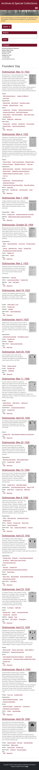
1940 (4, 413)
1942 (4, 585)
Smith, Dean (6, 98)
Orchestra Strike (7, 117)
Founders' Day (6, 110)
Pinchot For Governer (27, 169)
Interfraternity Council (23, 518)
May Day (18, 462)
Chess (31, 190)
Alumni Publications (15, 311)
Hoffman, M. (24, 403)
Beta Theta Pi (14, 103)
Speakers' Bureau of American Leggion (13, 173)
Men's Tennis (6, 576)
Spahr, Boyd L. (16, 403)
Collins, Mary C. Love (12, 304)
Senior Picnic (10, 489)
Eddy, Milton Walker (21, 485)
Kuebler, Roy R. (11, 485)
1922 (4, 129)
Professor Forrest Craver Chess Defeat (13, 185)
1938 (4, 374)
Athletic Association (8, 169)
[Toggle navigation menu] (36, 8)
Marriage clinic (6, 612)
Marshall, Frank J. (30, 162)
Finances (30, 527)
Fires (11, 527)
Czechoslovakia (16, 711)
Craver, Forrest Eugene (18, 162)
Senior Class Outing (29, 114)
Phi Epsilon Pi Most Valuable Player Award (24, 659)
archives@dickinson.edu (8, 59)
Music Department (12, 243)
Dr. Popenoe (10, 607)
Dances (20, 248)
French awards (6, 114)
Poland (9, 711)
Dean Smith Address (17, 114)
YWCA (12, 212)
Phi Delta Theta (7, 558)
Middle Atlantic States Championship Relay (19, 216)
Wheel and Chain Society (9, 459)
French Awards (30, 124)
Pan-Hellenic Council (23, 336)
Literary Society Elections (18, 126)
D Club (21, 699)
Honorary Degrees (21, 749)
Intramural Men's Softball (26, 576)
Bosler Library (10, 572)
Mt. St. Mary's (14, 619)
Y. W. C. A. (5, 176)
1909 (4, 259)
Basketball (11, 370)
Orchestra (5, 105)
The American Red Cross (9, 562)
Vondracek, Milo (18, 695)
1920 (4, 220)
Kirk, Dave (19, 742)
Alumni (12, 255)
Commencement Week (13, 280)
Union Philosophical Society (18, 487)
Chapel (14, 612)
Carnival (5, 248)
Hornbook (13, 749)
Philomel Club (6, 103)
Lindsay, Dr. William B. (23, 96)
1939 (4, 623)
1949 (4, 714)
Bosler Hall (10, 187)
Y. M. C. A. (27, 173)
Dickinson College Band (9, 702)
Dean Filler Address (29, 185)
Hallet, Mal (18, 607)
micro (21, 105)
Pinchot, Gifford (7, 162)
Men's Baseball (15, 576)
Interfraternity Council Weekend (11, 708)
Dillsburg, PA (10, 253)
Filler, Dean (30, 164)
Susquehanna (22, 619)
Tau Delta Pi (6, 560)
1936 (4, 438)
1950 (4, 753)
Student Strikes (7, 126)
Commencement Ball (22, 612)
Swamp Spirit (28, 657)
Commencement (23, 190)
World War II (13, 581)
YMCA (4, 243)
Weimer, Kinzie (6, 650)
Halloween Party (12, 248)
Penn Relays (16, 282)
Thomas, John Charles (17, 650)
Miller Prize (27, 489)
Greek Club (17, 169)
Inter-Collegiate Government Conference (13, 657)
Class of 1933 (30, 487)
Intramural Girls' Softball (9, 579)
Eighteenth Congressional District (20, 171)
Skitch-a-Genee (7, 171)
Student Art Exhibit (7, 706)
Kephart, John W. (11, 366)
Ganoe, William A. (29, 650)
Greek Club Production (8, 183)
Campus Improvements (16, 343)
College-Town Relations (20, 527)
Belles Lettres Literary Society (18, 560)
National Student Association (10, 699)
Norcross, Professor (8, 164)
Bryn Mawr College (25, 103)
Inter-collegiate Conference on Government (23, 434)
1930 (4, 465)
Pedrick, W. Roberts (8, 405)
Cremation (14, 110)
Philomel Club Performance (25, 110)
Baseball (10, 309)
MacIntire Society (13, 105)
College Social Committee (9, 336)
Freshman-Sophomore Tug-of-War (25, 214)
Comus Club (22, 243)
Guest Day (5, 567)
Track (9, 282)
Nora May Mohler (28, 742)
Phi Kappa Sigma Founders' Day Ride (12, 250)
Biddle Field (10, 119)
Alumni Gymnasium (12, 525)
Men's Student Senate (22, 459)
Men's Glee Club (11, 518)
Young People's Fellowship (26, 558)
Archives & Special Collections (19, 3)
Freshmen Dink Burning (9, 112)
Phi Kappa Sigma (30, 243)
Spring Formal (11, 747)
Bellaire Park (18, 119)
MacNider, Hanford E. (20, 164)
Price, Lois (10, 695)
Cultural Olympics (7, 659)
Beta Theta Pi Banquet (22, 112)
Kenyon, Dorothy (11, 742)
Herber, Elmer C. (7, 403)
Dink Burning (21, 124)
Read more (9, 129)
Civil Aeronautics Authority (18, 407)
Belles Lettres (14, 745)
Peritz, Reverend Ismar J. (9, 96)
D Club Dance (26, 706)
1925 (4, 286)
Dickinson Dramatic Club (17, 652)
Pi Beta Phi (15, 558)
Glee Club (13, 277)
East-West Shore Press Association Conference (15, 569)
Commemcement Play (17, 180)
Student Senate (7, 520)
